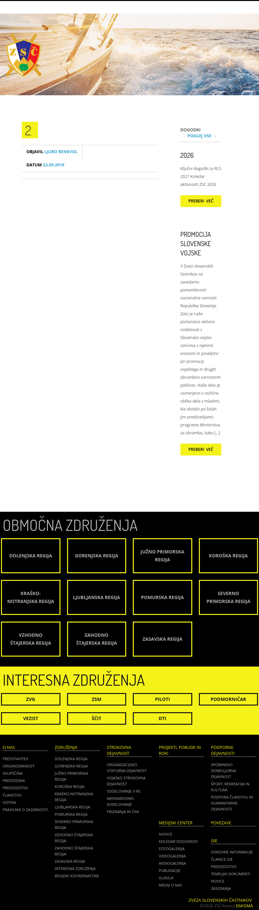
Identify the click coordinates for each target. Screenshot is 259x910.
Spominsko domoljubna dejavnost (223, 770)
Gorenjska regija (71, 765)
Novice (165, 834)
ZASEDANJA (221, 888)
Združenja (66, 747)
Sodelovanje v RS (123, 791)
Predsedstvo (15, 787)
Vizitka (9, 802)
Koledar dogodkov (178, 841)
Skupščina (12, 773)
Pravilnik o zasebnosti (25, 809)
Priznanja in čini (123, 811)
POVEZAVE (221, 823)
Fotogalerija (172, 848)
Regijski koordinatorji (77, 875)
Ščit (96, 718)
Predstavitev (15, 758)
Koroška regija (70, 786)
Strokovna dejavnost (119, 750)
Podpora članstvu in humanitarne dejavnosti (232, 803)
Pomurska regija (71, 814)
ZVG (30, 699)
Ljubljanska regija (72, 806)
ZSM (96, 699)
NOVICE (217, 881)
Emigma (244, 906)
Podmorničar (228, 699)
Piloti (162, 699)
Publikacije (169, 870)
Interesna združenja (75, 868)
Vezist (30, 718)
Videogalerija (172, 855)
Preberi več (200, 201)
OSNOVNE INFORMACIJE (232, 851)
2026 (187, 155)
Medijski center (176, 823)
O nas (9, 747)
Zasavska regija (70, 861)
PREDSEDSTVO (223, 866)
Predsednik (14, 780)
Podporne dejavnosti (223, 750)
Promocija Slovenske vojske (195, 243)
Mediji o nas (170, 885)
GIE (214, 841)
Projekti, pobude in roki (180, 750)
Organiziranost (19, 765)
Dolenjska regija (71, 758)
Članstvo (12, 795)
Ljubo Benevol (52, 151)
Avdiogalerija (172, 863)
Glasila (166, 877)
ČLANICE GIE (222, 859)
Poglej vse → (202, 136)
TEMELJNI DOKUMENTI (230, 873)
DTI (162, 718)
